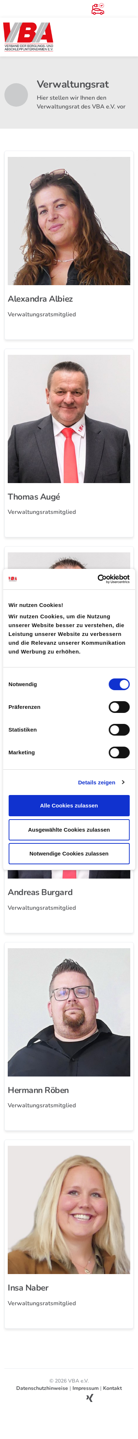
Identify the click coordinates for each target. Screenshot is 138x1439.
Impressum (85, 1388)
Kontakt (112, 1388)
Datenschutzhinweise (42, 1388)
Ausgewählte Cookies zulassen (69, 830)
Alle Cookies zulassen (69, 805)
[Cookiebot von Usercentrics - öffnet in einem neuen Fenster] (98, 579)
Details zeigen (96, 782)
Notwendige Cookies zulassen (69, 853)
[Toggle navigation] (129, 37)
